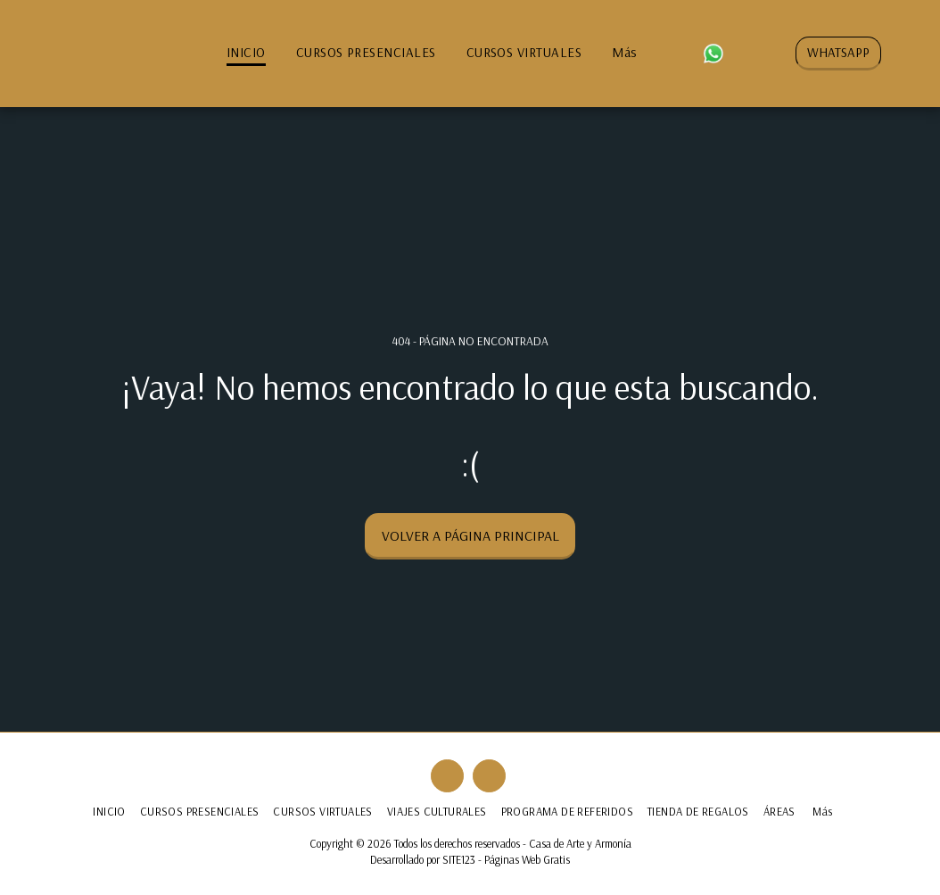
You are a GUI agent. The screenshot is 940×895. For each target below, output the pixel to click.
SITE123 (458, 859)
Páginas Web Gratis (527, 859)
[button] (683, 53)
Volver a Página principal (470, 535)
